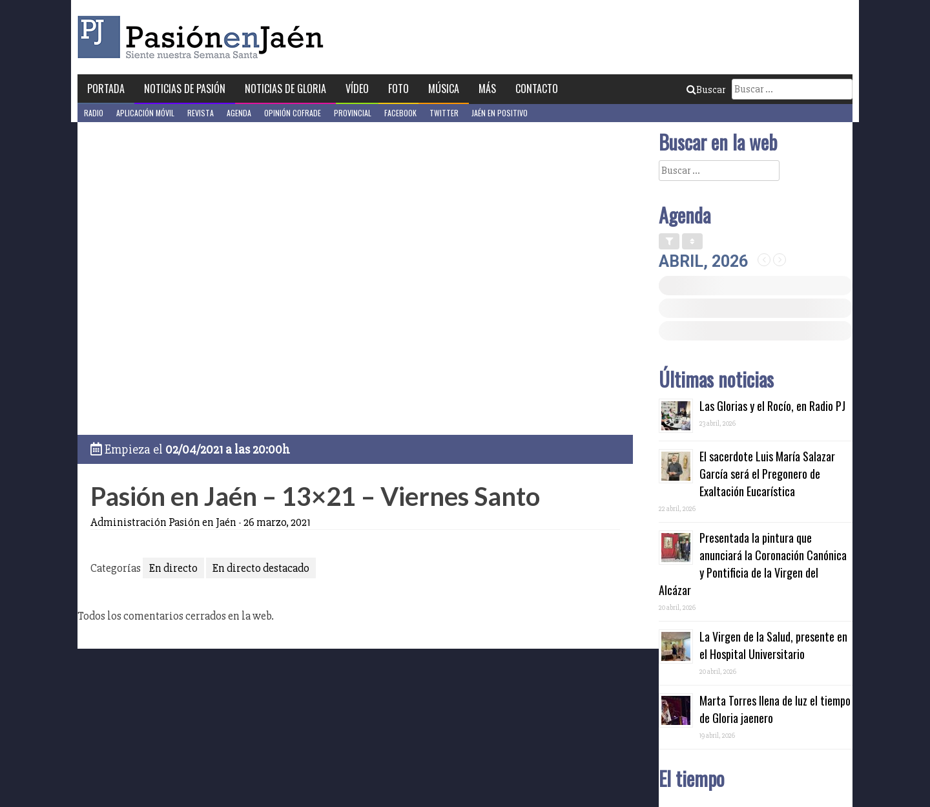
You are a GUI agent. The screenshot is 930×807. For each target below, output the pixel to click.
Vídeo (357, 88)
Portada (106, 88)
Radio (93, 112)
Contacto (536, 88)
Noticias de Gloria (285, 88)
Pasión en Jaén (204, 37)
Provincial (352, 112)
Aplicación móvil (145, 112)
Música (443, 88)
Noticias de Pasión (184, 88)
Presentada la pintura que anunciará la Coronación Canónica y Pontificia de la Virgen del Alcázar (753, 563)
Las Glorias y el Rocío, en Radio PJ (772, 405)
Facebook (400, 112)
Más (487, 88)
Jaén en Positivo (499, 112)
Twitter (444, 112)
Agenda (239, 112)
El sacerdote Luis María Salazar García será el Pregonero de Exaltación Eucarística (767, 473)
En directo (173, 568)
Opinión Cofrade (292, 112)
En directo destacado (260, 568)
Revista (200, 112)
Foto (398, 88)
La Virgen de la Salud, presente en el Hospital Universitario (773, 645)
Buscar (706, 89)
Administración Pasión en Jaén (163, 522)
